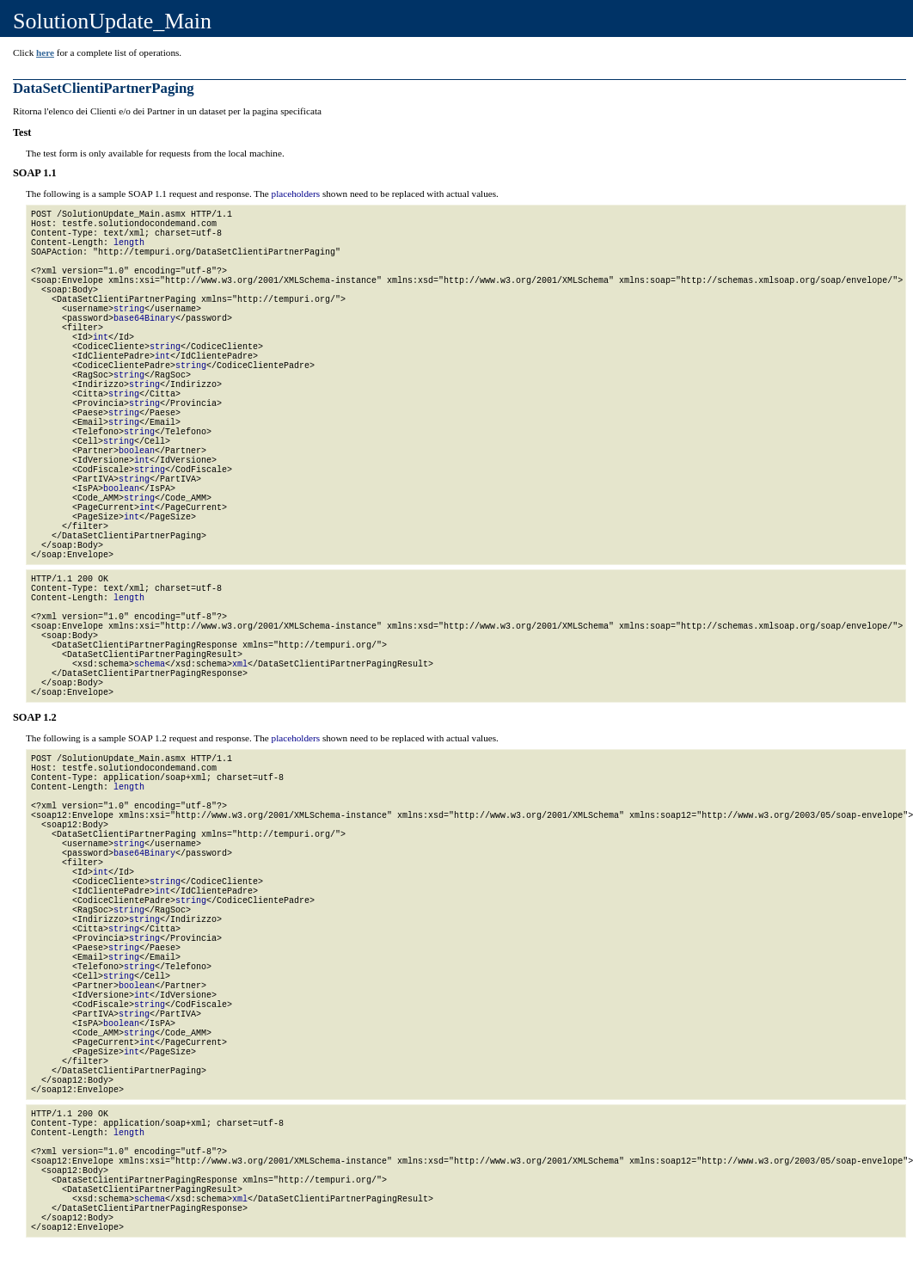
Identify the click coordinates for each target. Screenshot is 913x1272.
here (45, 52)
